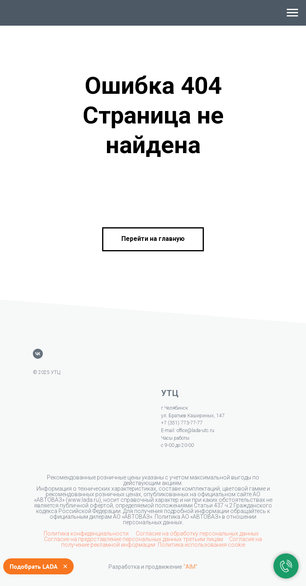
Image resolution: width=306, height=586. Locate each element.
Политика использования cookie (201, 545)
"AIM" (190, 567)
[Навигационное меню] (292, 13)
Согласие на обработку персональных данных (197, 533)
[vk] (38, 354)
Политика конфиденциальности (87, 533)
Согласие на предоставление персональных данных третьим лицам (134, 539)
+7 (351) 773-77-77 (182, 423)
